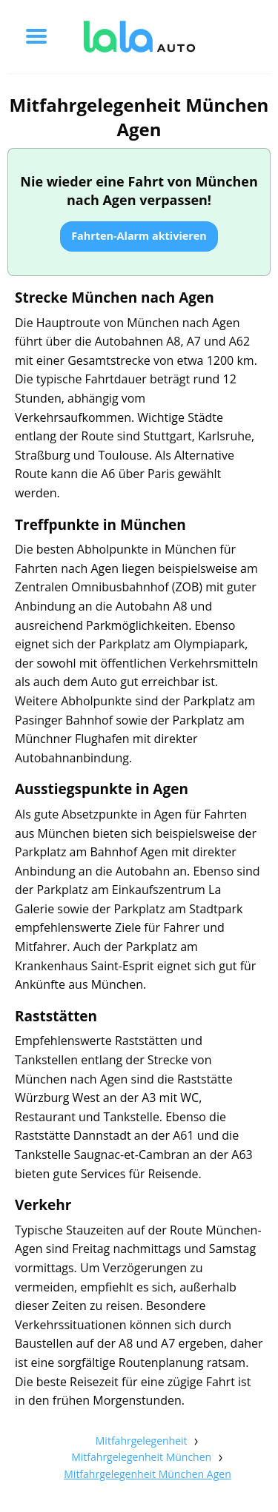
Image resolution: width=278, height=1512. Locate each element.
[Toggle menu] (36, 36)
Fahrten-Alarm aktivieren (139, 236)
